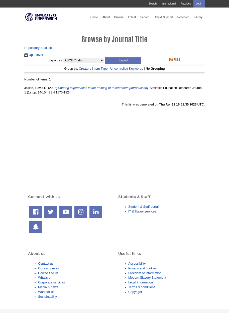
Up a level (33, 55)
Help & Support (163, 17)
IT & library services (142, 211)
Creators (85, 68)
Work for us (46, 292)
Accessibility (137, 263)
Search (153, 3)
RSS (174, 59)
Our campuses (48, 268)
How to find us (48, 273)
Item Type (101, 68)
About (106, 17)
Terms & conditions (141, 287)
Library (198, 17)
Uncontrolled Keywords (126, 68)
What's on (45, 277)
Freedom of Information (145, 273)
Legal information (140, 282)
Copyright (135, 292)
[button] (123, 60)
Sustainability (47, 296)
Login (199, 3)
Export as (55, 60)
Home (94, 17)
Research (183, 17)
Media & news (48, 287)
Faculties (186, 3)
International (169, 3)
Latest (132, 17)
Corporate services (51, 282)
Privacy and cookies (142, 268)
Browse (119, 17)
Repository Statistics (38, 48)
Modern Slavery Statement (147, 277)
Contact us (45, 263)
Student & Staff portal (143, 206)
